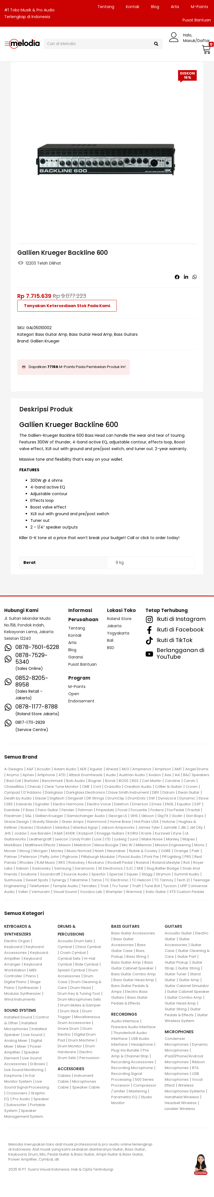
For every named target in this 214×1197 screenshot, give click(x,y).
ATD (62, 775)
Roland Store (119, 618)
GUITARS (173, 926)
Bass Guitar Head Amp (90, 334)
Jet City (196, 827)
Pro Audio (21, 1099)
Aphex (28, 775)
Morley (57, 850)
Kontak (132, 6)
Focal (122, 810)
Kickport (86, 833)
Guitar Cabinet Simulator (187, 985)
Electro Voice (99, 804)
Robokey (77, 862)
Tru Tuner (120, 886)
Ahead (112, 769)
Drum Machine (81, 1040)
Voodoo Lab (91, 891)
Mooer (10, 850)
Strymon (163, 874)
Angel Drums (196, 769)
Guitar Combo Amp (184, 997)
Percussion (89, 1057)
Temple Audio (65, 886)
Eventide (12, 810)
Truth (136, 886)
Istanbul (62, 827)
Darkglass (54, 792)
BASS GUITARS (125, 926)
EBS (9, 804)
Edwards (24, 804)
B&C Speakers (196, 775)
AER (83, 769)
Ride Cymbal (86, 964)
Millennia (144, 845)
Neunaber (116, 850)
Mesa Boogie (106, 845)
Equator (184, 804)
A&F (29, 769)
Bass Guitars (126, 334)
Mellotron (82, 845)
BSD (110, 647)
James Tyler (149, 827)
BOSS (123, 780)
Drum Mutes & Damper (80, 1005)
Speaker (41, 1099)
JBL (183, 827)
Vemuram (40, 891)
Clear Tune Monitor (61, 786)
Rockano (96, 862)
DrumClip (116, 798)
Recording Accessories (132, 1062)
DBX (155, 792)
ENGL (169, 804)
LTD (108, 839)
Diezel (40, 798)
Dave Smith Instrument (128, 792)
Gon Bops (194, 815)
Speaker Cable (86, 1087)
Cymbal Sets (69, 958)
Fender (68, 810)
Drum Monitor (70, 1046)
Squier (132, 874)
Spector (98, 874)
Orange (181, 850)
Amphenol (141, 769)
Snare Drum (68, 1028)
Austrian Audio (132, 775)
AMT (178, 769)
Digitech (57, 798)
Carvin (189, 780)
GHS (134, 815)
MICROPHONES (179, 1032)
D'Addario (32, 792)
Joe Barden (40, 833)
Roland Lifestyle (166, 862)
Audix (111, 775)
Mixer (21, 1046)
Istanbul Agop (85, 827)
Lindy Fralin (81, 839)
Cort (97, 786)
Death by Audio (18, 798)
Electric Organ (17, 941)
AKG (125, 769)
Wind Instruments (19, 999)
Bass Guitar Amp (51, 334)
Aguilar (96, 769)
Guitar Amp (189, 980)
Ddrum (168, 792)
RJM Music (46, 862)
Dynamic (187, 798)
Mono (199, 845)
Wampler (114, 891)
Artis (175, 6)
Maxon (65, 845)
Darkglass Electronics (85, 792)
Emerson (140, 804)
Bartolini (31, 780)
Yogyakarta (118, 633)
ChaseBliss (14, 786)
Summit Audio (186, 874)
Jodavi (20, 833)
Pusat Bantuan (82, 664)
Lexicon (61, 839)
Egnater (42, 804)
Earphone (13, 1075)
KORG (133, 833)
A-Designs (13, 769)
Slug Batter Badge (163, 868)
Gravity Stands (45, 821)
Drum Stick (69, 1011)
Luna (134, 839)
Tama (96, 880)
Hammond (96, 821)
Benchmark (52, 780)
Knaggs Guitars (110, 833)
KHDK (70, 833)
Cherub (34, 786)
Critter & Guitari (168, 786)
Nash (99, 850)
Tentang (106, 6)
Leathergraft (40, 839)
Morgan (40, 850)
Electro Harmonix (68, 804)
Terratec (89, 886)
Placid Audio (129, 856)
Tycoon (170, 886)
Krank (146, 833)
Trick (104, 886)
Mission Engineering (173, 845)
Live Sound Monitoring (23, 1069)
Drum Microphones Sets (79, 999)
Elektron (121, 804)
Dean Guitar (189, 792)
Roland (142, 862)
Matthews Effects (40, 845)
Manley (172, 839)
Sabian (22, 868)
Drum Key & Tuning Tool (79, 993)
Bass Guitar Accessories (133, 933)
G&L (28, 815)
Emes (157, 804)
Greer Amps (73, 821)
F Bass (28, 810)
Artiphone (46, 775)
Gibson (147, 815)
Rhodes (26, 862)
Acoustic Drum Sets (75, 941)
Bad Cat (13, 780)
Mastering (138, 1091)
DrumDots (136, 798)
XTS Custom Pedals (186, 891)
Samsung (62, 868)
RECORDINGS (124, 1014)
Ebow (204, 798)
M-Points (199, 6)
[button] (205, 49)
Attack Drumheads (86, 775)
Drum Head (80, 987)
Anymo (12, 775)
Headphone (142, 1044)
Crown (192, 786)
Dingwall (75, 798)
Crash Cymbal (73, 952)
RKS (62, 862)
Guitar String (189, 968)
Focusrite (139, 810)
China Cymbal (88, 946)
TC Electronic (116, 880)
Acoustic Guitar (178, 933)
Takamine (79, 880)
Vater (23, 891)
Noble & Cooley (143, 850)
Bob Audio (75, 780)
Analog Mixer (16, 1040)
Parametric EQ (124, 1097)
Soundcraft (50, 874)
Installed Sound (18, 1017)
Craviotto (112, 786)
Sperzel (116, 874)
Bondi (110, 780)
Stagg (147, 874)
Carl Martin (151, 780)
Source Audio (76, 874)
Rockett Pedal (120, 862)
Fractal (194, 810)
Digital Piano (15, 981)
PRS (187, 856)
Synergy (59, 880)
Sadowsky (41, 868)
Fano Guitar (48, 810)
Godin (177, 815)
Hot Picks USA (146, 821)
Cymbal (65, 946)
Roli (186, 862)
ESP (197, 804)
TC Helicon (141, 880)
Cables (64, 1075)
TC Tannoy (163, 880)
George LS (117, 815)
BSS (135, 780)
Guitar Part (186, 956)
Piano (31, 976)
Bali (110, 640)
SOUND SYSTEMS (20, 1010)
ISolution (44, 827)
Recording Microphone (132, 1067)
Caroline (172, 780)
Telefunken (39, 886)
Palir (196, 850)
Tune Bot (152, 886)
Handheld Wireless (182, 1097)
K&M (58, 833)
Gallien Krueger (45, 341)
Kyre (177, 833)
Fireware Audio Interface (133, 1027)
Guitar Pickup (176, 962)
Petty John (49, 856)
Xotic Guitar (155, 891)
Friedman (12, 815)
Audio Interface (125, 1021)
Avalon (155, 775)
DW (152, 798)
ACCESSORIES (71, 1069)
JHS (7, 833)
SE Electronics (110, 868)
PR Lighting (171, 856)
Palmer (10, 856)
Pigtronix (70, 856)
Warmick (134, 891)
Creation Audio (138, 786)
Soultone (29, 874)
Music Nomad (79, 850)
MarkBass (13, 845)
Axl (177, 775)
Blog (155, 6)
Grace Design (16, 821)
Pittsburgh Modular (98, 856)
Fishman (85, 810)
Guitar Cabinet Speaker (188, 991)
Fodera (157, 810)
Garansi (75, 657)
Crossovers (16, 1093)
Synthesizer (28, 987)
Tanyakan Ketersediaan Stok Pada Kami (67, 305)
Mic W (127, 845)
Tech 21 (183, 880)
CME (86, 786)
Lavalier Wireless (180, 1108)
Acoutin (43, 769)
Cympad (12, 792)
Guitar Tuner (176, 974)
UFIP (183, 886)
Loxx (97, 839)
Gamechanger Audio (86, 815)
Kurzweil (162, 833)
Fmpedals (105, 810)
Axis (167, 775)
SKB (140, 868)
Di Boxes (37, 1064)
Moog (25, 850)
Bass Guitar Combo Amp (133, 974)
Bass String (136, 956)
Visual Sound (65, 891)
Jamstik (170, 827)
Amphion (163, 769)
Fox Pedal (175, 810)
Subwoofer (16, 1104)
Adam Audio (65, 769)
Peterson (29, 856)
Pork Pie (151, 856)
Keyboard (13, 946)
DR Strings (95, 798)
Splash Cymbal (71, 970)
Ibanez (27, 827)
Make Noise (152, 839)
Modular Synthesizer (22, 993)
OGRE (166, 850)
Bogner (95, 780)
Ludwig (120, 839)
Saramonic (85, 868)
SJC (129, 868)
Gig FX (162, 815)
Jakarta (114, 626)
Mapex (189, 839)
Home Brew (120, 821)
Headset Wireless (181, 1102)
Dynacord (167, 798)
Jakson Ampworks (118, 827)
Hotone (168, 821)
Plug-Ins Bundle (125, 1050)
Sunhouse (13, 880)
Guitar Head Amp (180, 1003)
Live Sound (32, 1034)
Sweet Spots (37, 880)
